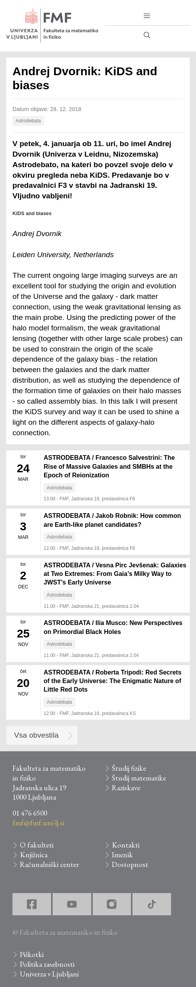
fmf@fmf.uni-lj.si (38, 823)
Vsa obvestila (36, 735)
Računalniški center (49, 864)
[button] (147, 16)
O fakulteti (36, 845)
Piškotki (32, 954)
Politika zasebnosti (47, 964)
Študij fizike (129, 768)
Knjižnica (34, 855)
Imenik (122, 855)
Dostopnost (130, 864)
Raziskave (126, 788)
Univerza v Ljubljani (49, 974)
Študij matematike (139, 778)
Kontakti (125, 845)
